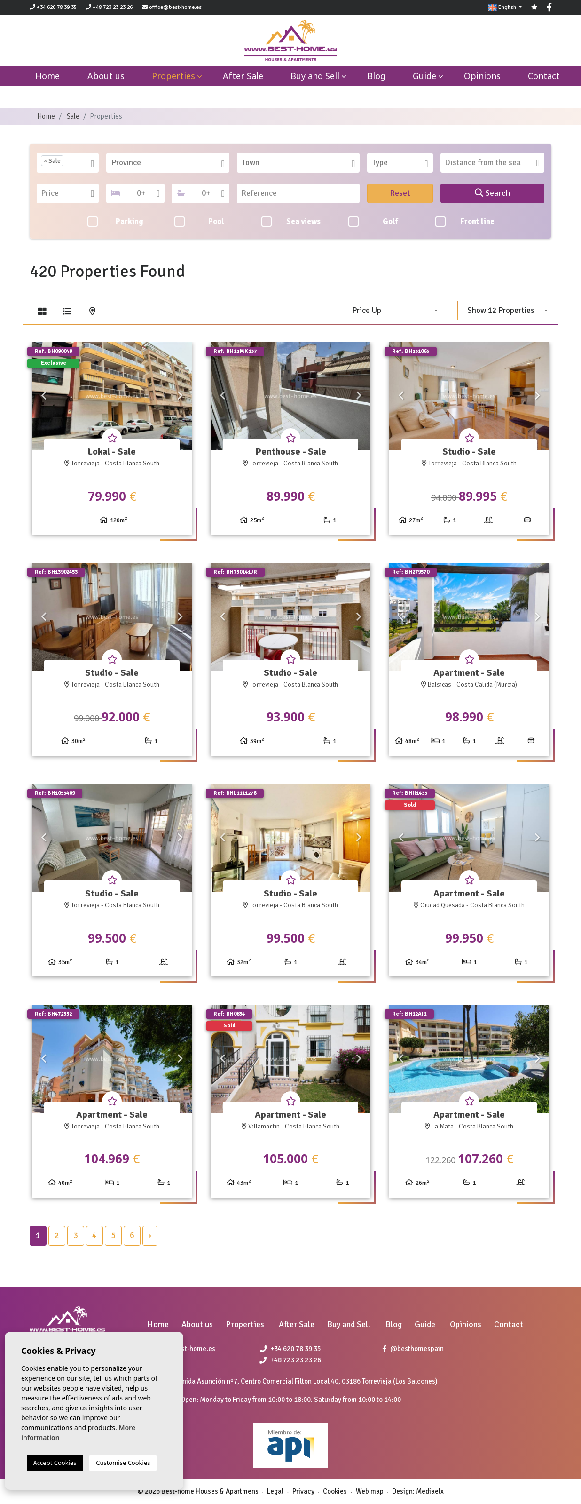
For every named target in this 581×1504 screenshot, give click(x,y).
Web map (370, 1491)
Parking (115, 221)
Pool (199, 221)
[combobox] (68, 163)
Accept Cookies (55, 1462)
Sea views (291, 221)
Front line (465, 221)
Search (492, 193)
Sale (73, 116)
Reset (400, 193)
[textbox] (69, 162)
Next (180, 396)
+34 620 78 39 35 (53, 7)
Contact (544, 75)
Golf (373, 221)
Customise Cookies (123, 1462)
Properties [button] (173, 75)
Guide (424, 75)
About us (106, 75)
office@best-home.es (175, 7)
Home (46, 116)
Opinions (482, 75)
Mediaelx (430, 1491)
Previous (43, 396)
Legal (275, 1491)
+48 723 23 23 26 (109, 7)
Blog (376, 75)
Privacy (303, 1491)
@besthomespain (413, 1348)
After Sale (243, 75)
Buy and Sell (314, 75)
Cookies (335, 1491)
